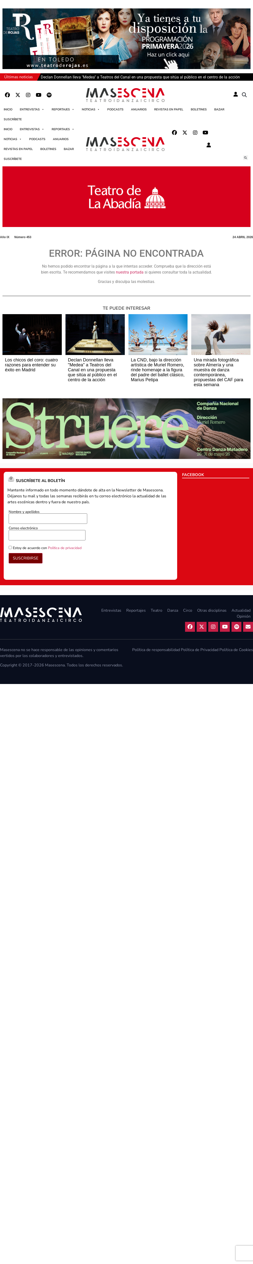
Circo (187, 610)
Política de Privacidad (199, 650)
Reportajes (63, 109)
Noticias (91, 109)
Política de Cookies (236, 650)
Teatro (156, 610)
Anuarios (139, 109)
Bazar (219, 109)
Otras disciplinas (212, 610)
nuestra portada (130, 272)
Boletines (199, 109)
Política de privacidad (65, 547)
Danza (172, 610)
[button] (244, 95)
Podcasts (115, 109)
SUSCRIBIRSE (25, 558)
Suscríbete (13, 119)
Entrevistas (32, 109)
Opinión (244, 616)
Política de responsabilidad (156, 650)
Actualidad (241, 610)
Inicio (8, 109)
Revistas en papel (168, 109)
